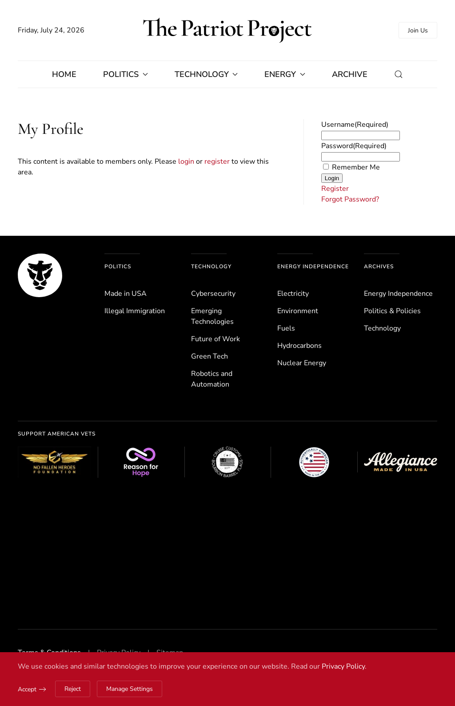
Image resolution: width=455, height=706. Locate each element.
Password (354, 146)
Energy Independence (313, 266)
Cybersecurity (213, 294)
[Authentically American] (314, 462)
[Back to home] (227, 30)
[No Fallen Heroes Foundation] (54, 462)
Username (354, 124)
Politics (117, 266)
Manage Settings (129, 689)
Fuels (286, 328)
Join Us (418, 30)
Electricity (293, 294)
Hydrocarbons (299, 346)
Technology (211, 266)
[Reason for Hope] (141, 462)
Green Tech (209, 356)
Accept (27, 689)
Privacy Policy (343, 666)
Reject (72, 689)
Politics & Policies (392, 311)
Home (64, 74)
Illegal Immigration (134, 311)
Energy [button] (284, 74)
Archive (349, 74)
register (217, 161)
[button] (398, 74)
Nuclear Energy (301, 363)
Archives (379, 266)
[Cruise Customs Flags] (227, 462)
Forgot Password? (350, 199)
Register (335, 189)
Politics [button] (125, 74)
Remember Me (356, 167)
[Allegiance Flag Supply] (400, 462)
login (186, 161)
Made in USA (125, 294)
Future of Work (215, 339)
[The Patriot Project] (40, 275)
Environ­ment (297, 311)
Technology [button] (206, 74)
